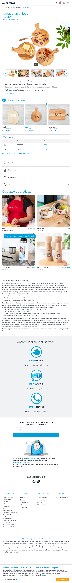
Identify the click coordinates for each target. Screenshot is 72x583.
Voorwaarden (24, 502)
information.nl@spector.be (63, 497)
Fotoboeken (6, 506)
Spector (22, 497)
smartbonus (41, 500)
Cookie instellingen (10, 579)
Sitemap (22, 500)
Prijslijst (39, 502)
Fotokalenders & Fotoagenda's (8, 498)
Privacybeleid (24, 505)
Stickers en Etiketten (9, 527)
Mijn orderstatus (42, 505)
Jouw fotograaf (42, 497)
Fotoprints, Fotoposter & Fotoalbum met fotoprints (10, 514)
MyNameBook (7, 518)
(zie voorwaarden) (40, 81)
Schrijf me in (19, 435)
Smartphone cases (8, 524)
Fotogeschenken (8, 504)
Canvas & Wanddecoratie (7, 509)
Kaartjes (5, 501)
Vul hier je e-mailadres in (22, 428)
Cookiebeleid (24, 507)
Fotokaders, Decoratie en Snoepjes (9, 521)
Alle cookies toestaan (62, 579)
